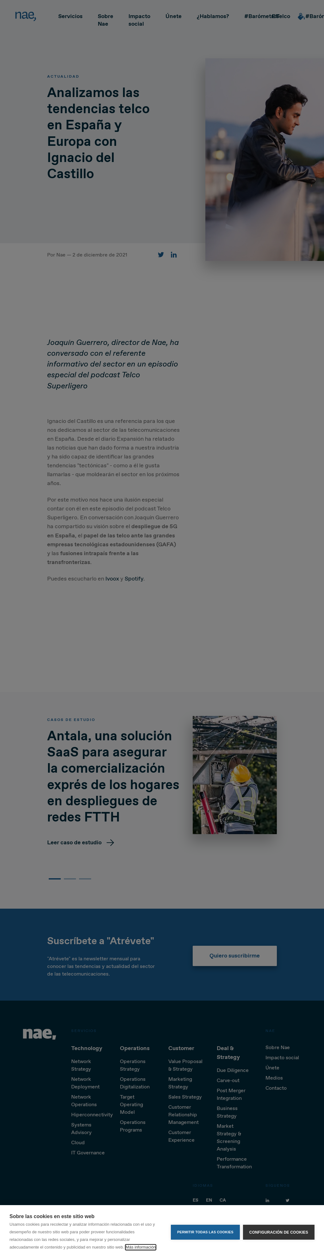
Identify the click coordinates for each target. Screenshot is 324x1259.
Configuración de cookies (278, 1232)
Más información (141, 1247)
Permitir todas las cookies (205, 1232)
